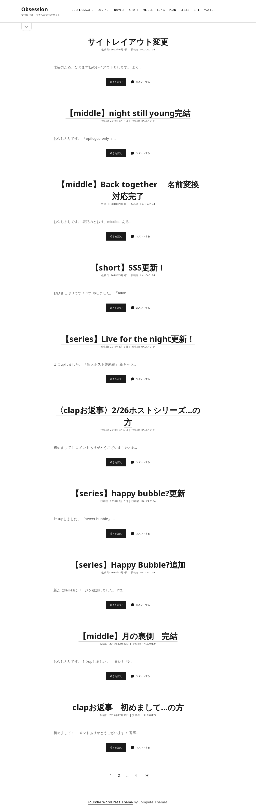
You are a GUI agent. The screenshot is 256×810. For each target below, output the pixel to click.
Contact (103, 9)
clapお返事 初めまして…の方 (128, 707)
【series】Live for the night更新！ (128, 338)
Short (133, 9)
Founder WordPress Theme (110, 802)
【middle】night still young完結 (128, 113)
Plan (172, 9)
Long (161, 9)
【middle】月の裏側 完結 (128, 636)
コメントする (142, 81)
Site (196, 9)
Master (209, 9)
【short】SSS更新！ (128, 267)
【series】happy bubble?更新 (128, 493)
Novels (119, 9)
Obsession (34, 9)
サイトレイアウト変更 (128, 41)
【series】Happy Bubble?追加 (128, 564)
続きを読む (117, 83)
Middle (148, 9)
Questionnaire (82, 9)
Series (185, 9)
